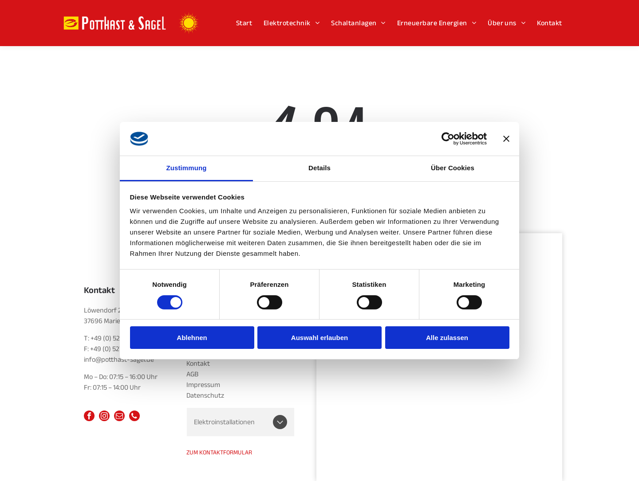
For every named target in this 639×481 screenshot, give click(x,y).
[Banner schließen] (506, 139)
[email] (119, 417)
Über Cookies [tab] (452, 168)
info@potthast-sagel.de (119, 359)
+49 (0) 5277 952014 (119, 338)
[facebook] (89, 417)
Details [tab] (319, 168)
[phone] (134, 417)
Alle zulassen (447, 337)
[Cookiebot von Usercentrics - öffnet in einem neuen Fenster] (448, 138)
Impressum (203, 384)
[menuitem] (244, 23)
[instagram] (104, 417)
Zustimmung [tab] (186, 168)
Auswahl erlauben (319, 337)
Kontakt (198, 363)
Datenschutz (205, 395)
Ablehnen (192, 337)
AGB (192, 374)
